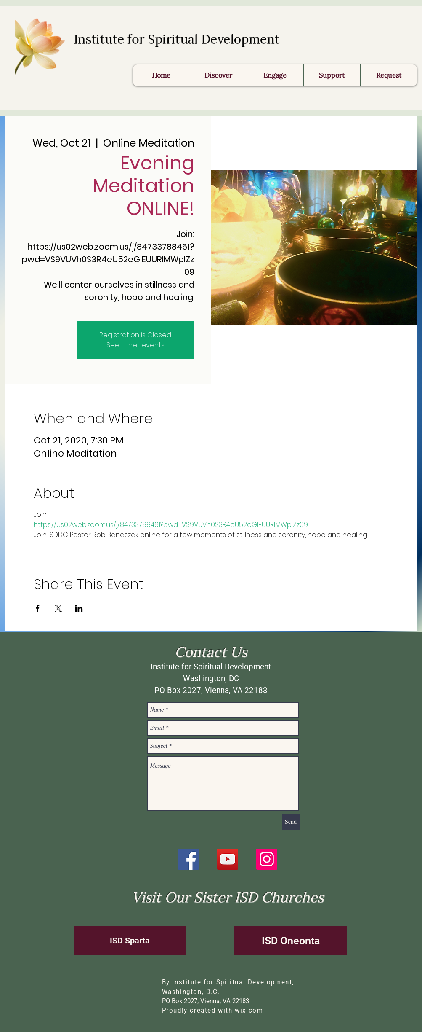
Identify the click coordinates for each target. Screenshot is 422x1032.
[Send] (291, 822)
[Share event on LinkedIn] (79, 608)
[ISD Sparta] (130, 940)
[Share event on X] (58, 608)
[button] (388, 75)
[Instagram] (266, 859)
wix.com (249, 1010)
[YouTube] (227, 859)
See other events (135, 345)
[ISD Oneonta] (290, 940)
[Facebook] (188, 859)
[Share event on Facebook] (38, 608)
